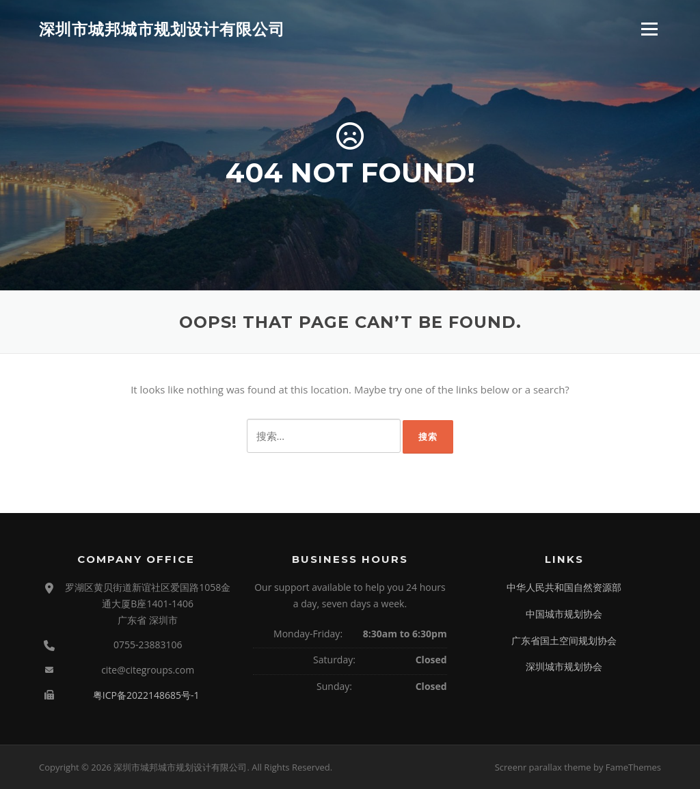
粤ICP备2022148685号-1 (146, 695)
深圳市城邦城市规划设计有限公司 (162, 28)
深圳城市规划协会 (564, 666)
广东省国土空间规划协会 (564, 640)
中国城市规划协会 (564, 613)
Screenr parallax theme (543, 767)
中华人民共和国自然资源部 (564, 587)
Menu (649, 29)
